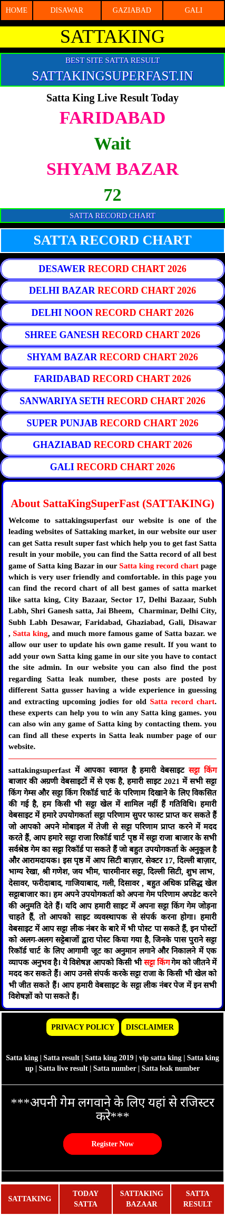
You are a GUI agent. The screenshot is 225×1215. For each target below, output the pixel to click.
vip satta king (160, 1058)
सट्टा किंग (203, 770)
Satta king (30, 633)
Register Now (112, 1144)
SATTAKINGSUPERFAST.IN (112, 76)
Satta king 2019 (109, 1058)
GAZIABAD (132, 10)
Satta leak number (171, 1068)
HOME (16, 10)
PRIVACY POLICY (82, 1027)
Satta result (61, 1058)
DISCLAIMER (150, 1027)
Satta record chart (182, 701)
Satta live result (63, 1068)
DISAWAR (66, 10)
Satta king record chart (159, 566)
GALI (193, 10)
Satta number (114, 1068)
